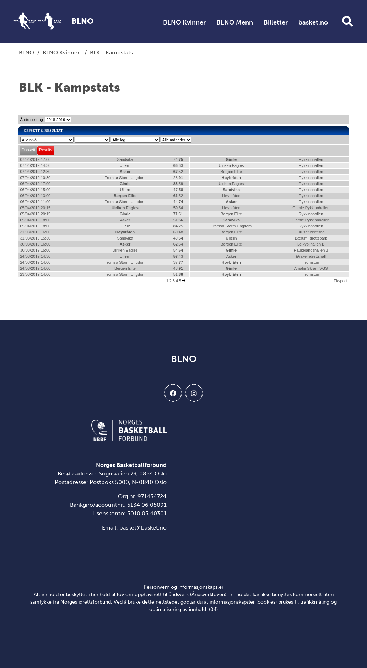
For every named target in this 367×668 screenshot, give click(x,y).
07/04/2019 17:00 (35, 159)
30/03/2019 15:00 (35, 250)
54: (178, 250)
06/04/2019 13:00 (35, 196)
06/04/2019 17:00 (35, 184)
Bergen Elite (231, 171)
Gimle (231, 159)
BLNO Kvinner (184, 22)
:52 (178, 171)
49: (178, 238)
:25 (178, 226)
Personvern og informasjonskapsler (183, 587)
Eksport (340, 281)
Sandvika (125, 159)
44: (178, 202)
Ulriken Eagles (231, 165)
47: (178, 190)
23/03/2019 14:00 (35, 274)
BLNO (26, 52)
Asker (125, 171)
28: (178, 177)
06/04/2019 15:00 (35, 190)
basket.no (313, 22)
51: (178, 220)
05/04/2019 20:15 (35, 208)
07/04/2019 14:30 (35, 165)
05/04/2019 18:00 (35, 220)
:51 (178, 214)
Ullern (124, 165)
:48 (178, 232)
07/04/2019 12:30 (35, 171)
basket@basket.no (143, 527)
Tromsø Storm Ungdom (125, 177)
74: (178, 159)
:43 (178, 256)
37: (178, 262)
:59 (178, 184)
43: (178, 268)
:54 (178, 208)
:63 (178, 165)
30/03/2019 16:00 (35, 244)
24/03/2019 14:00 (35, 262)
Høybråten (231, 177)
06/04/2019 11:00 (35, 202)
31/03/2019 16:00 (35, 232)
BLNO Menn (234, 22)
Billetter (276, 22)
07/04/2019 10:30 (35, 177)
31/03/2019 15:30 (35, 238)
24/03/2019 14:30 (35, 256)
